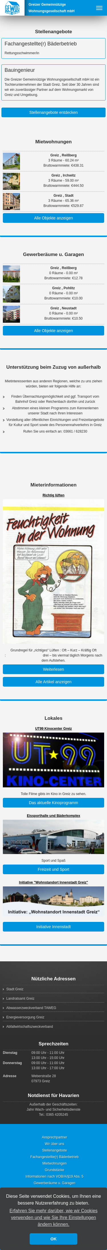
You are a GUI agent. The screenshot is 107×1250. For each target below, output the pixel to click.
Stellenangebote (53, 31)
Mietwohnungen (53, 141)
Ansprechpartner (54, 1137)
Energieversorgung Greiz (25, 1017)
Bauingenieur (20, 70)
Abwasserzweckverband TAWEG (31, 1008)
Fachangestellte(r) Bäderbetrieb (41, 44)
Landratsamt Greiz (20, 999)
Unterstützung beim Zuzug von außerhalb (53, 367)
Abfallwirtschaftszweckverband (29, 1027)
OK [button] (54, 1239)
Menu (99, 7)
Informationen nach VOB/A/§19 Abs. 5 (55, 1176)
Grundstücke (54, 1170)
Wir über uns (54, 1144)
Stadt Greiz (14, 989)
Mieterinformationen (53, 485)
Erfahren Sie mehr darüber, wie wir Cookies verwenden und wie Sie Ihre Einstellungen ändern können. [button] (53, 1217)
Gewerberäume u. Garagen (53, 254)
